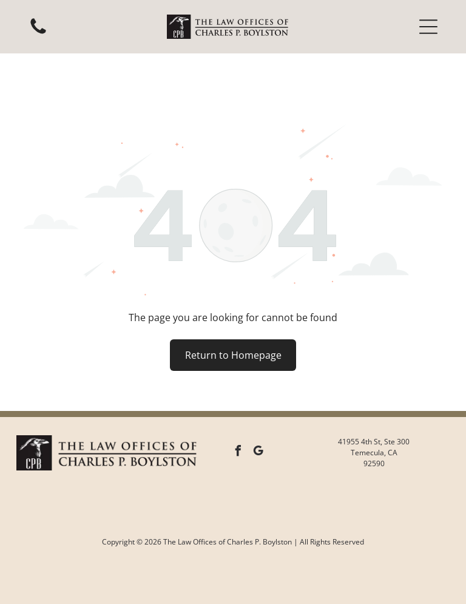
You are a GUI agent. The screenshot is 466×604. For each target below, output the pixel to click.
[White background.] (38, 32)
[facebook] (238, 422)
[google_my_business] (258, 422)
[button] (428, 27)
